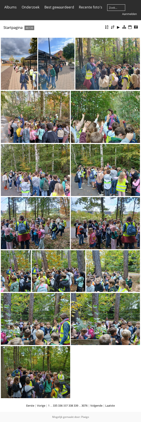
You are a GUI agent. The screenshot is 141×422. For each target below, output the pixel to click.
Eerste (30, 405)
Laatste (110, 405)
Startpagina (13, 27)
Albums (10, 7)
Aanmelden (129, 14)
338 (70, 405)
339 (76, 405)
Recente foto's (90, 7)
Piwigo (85, 417)
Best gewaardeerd (59, 7)
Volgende (96, 405)
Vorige (41, 405)
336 (60, 405)
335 (55, 405)
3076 (84, 405)
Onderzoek (30, 7)
